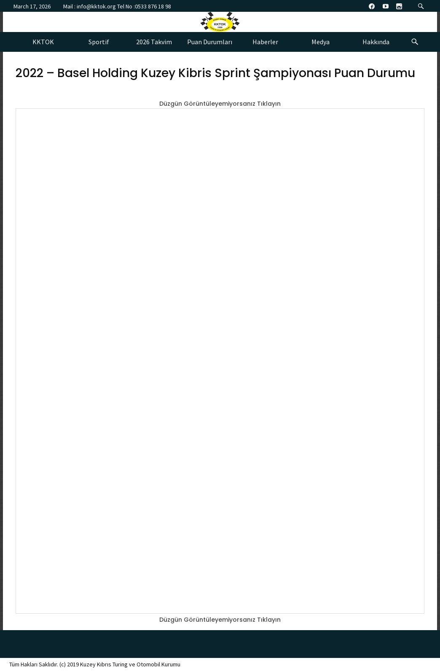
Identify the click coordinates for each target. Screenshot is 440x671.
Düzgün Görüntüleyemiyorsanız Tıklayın (220, 103)
